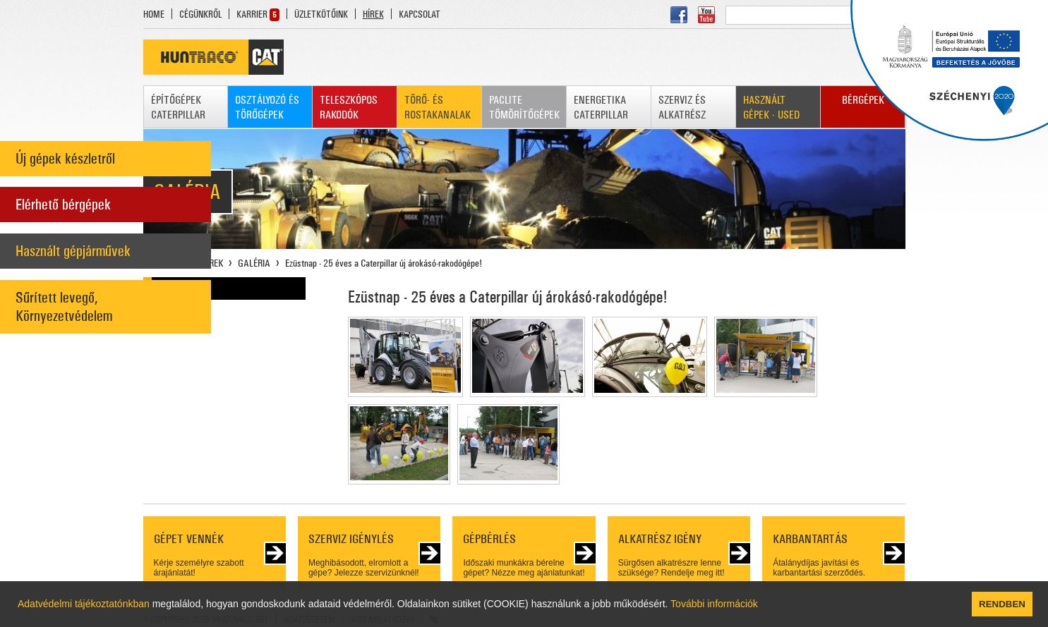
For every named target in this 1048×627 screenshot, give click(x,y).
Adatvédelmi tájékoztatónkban (84, 603)
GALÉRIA (254, 263)
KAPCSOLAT (419, 14)
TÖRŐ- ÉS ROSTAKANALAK (437, 107)
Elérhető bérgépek (63, 204)
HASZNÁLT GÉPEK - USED (771, 107)
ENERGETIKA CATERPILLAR (601, 107)
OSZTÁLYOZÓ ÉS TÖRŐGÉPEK (267, 107)
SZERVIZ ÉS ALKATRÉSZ (682, 107)
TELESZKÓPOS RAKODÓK (349, 107)
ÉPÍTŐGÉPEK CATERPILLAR (178, 107)
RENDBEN (1002, 604)
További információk (714, 603)
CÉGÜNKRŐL (200, 14)
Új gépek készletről (65, 159)
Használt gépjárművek (73, 251)
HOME (153, 14)
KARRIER (251, 14)
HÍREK (373, 14)
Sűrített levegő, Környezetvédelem (64, 306)
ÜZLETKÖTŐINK (321, 14)
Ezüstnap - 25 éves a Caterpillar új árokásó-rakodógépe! (383, 263)
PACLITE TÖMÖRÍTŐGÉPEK (524, 107)
